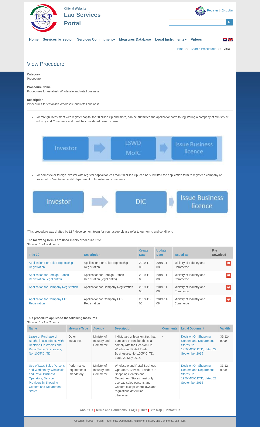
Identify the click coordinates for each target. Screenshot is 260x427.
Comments (169, 328)
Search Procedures (203, 49)
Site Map (156, 410)
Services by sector (58, 39)
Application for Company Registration (53, 287)
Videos (196, 39)
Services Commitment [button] (96, 39)
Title (32, 254)
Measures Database (135, 39)
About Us (87, 410)
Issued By (181, 254)
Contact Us (172, 410)
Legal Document (192, 328)
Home (33, 39)
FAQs (133, 410)
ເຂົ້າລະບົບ (226, 10)
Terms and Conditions (112, 410)
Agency (98, 328)
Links (144, 410)
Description (92, 254)
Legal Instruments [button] (171, 39)
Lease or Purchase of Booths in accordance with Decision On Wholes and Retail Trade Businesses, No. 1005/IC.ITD (46, 345)
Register (212, 10)
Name (33, 328)
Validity (225, 328)
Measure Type (78, 328)
